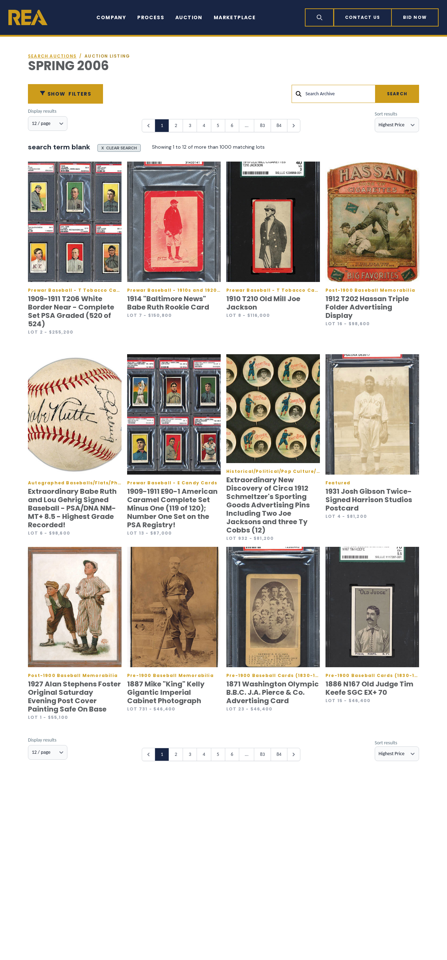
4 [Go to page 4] (204, 125)
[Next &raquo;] (293, 125)
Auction (189, 17)
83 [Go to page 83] (262, 125)
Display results (42, 111)
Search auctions (52, 56)
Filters (65, 93)
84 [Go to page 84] (279, 125)
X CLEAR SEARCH (119, 148)
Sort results (386, 114)
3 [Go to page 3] (190, 125)
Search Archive (320, 94)
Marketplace (235, 17)
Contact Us (362, 17)
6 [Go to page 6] (232, 125)
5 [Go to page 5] (218, 125)
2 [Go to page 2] (176, 125)
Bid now (415, 17)
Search (397, 94)
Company (111, 17)
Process (150, 17)
